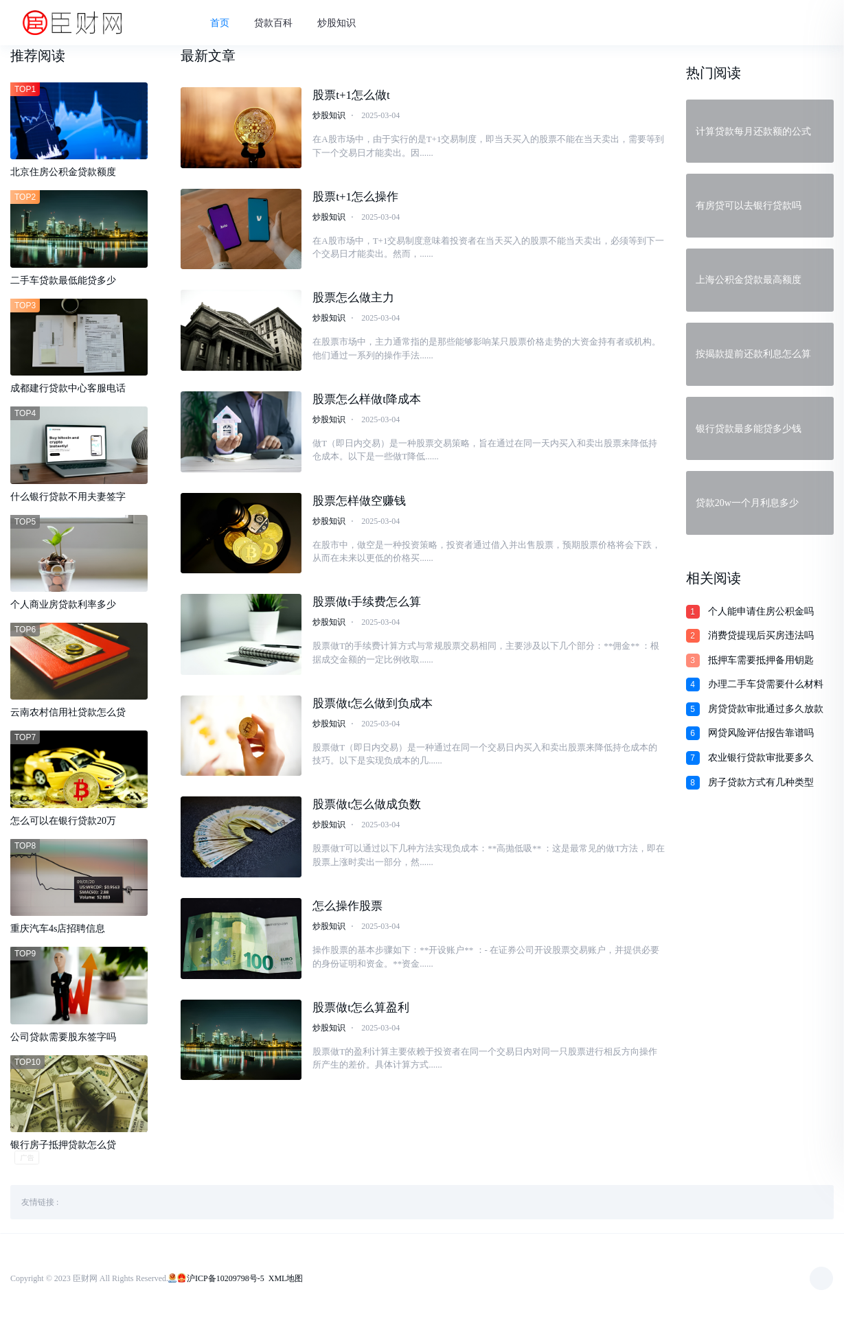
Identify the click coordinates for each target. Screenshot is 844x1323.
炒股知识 (336, 23)
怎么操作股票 (347, 905)
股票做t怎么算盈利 (360, 1007)
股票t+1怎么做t (351, 95)
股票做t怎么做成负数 (366, 804)
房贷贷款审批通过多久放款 (765, 709)
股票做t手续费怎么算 (366, 601)
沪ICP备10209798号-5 (225, 1278)
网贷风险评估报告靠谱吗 (761, 733)
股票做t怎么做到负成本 (372, 703)
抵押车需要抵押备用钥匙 (761, 660)
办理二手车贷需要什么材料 (765, 684)
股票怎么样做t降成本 (366, 399)
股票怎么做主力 (353, 297)
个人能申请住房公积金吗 (761, 611)
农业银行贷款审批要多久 (761, 757)
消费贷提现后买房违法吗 (761, 635)
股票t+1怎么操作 (355, 196)
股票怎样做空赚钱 (359, 500)
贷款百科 (273, 23)
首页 (219, 23)
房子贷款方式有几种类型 (761, 782)
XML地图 (286, 1278)
